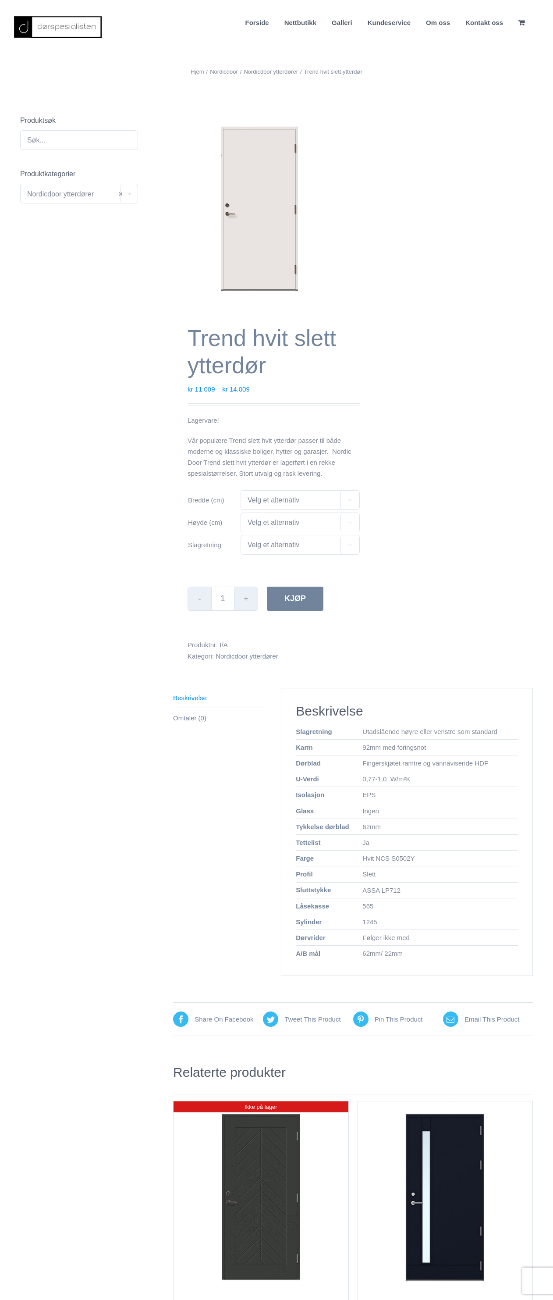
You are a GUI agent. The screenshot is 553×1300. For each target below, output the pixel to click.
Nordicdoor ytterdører (247, 656)
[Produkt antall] (222, 598)
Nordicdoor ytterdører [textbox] (75, 194)
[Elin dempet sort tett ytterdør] (261, 1197)
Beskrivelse (190, 698)
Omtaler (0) (189, 718)
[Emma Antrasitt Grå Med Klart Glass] (445, 1197)
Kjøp (295, 598)
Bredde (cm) (206, 500)
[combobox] (79, 193)
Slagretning (204, 544)
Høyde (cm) (205, 522)
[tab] (219, 698)
